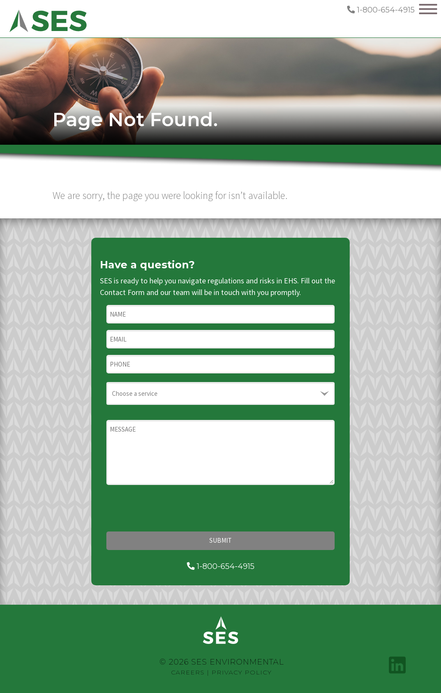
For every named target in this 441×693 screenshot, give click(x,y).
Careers (188, 672)
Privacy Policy (241, 672)
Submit (220, 540)
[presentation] (171, 508)
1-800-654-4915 (381, 10)
